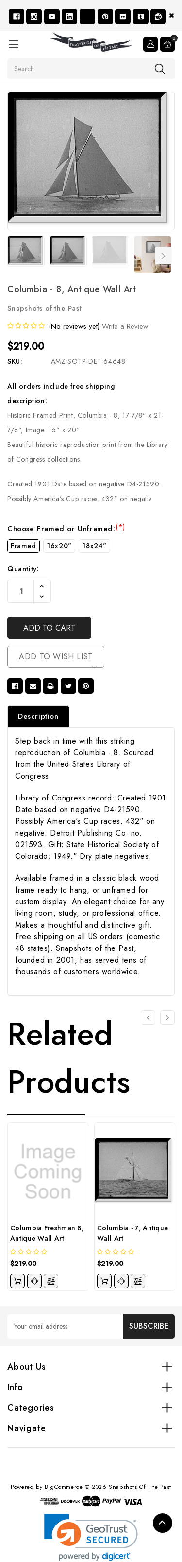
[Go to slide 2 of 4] (167, 1017)
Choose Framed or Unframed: (66, 528)
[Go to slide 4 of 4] (148, 1017)
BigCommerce (64, 1487)
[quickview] (34, 1281)
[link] (91, 1537)
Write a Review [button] (125, 326)
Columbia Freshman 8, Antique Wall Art (46, 1234)
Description (38, 716)
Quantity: (23, 568)
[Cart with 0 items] (167, 44)
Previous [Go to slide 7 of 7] (13, 255)
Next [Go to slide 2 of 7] (163, 255)
